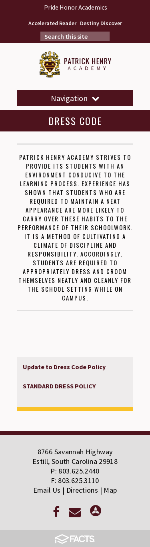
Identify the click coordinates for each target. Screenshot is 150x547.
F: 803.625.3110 (75, 480)
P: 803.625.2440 (74, 470)
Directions (82, 490)
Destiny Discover (101, 23)
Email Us (47, 490)
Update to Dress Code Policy (64, 367)
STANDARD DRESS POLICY (60, 386)
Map (110, 490)
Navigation (75, 98)
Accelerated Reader (52, 23)
